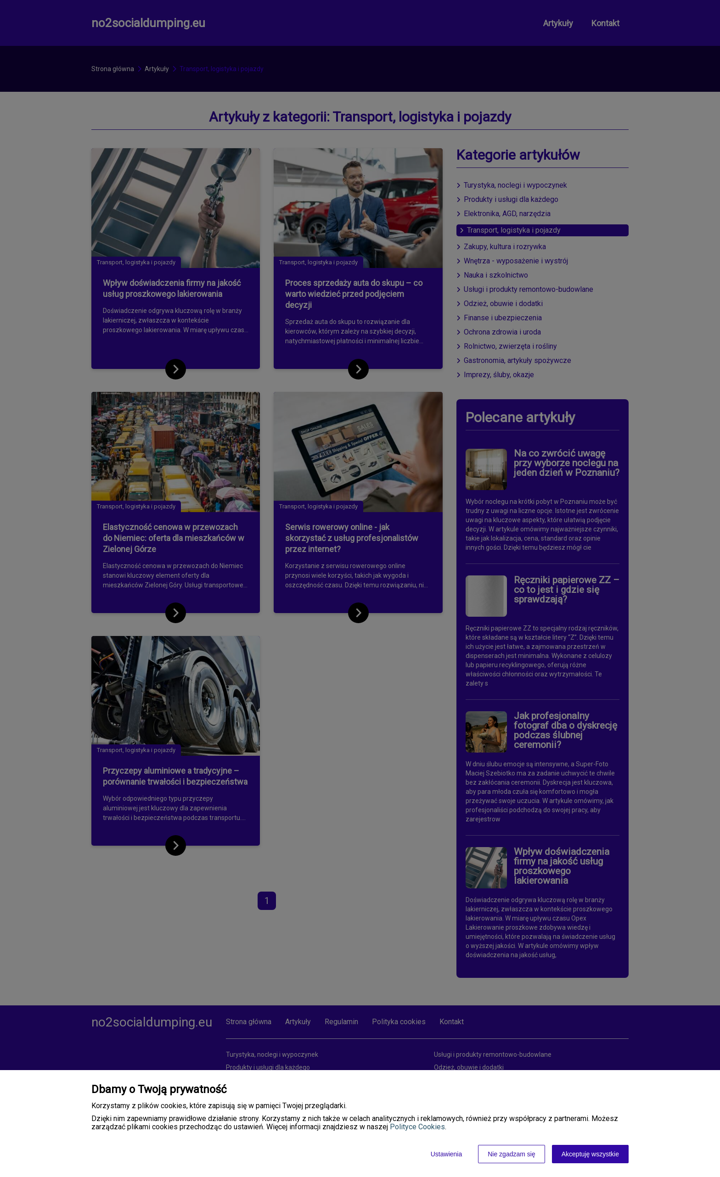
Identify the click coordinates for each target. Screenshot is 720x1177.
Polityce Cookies (417, 1126)
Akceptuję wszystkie (590, 1154)
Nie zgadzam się (511, 1154)
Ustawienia (446, 1154)
